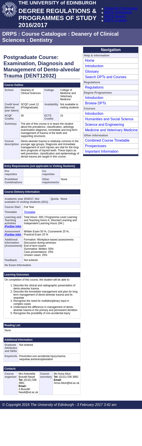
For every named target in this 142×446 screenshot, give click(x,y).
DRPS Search (115, 16)
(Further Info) (13, 226)
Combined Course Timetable (107, 140)
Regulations (94, 87)
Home (89, 60)
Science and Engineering (104, 124)
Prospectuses (95, 146)
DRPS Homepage (118, 12)
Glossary (92, 71)
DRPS (9, 34)
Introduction (94, 66)
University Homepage (121, 8)
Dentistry (41, 40)
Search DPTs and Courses (105, 77)
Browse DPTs (95, 103)
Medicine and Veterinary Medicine (111, 130)
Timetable (29, 212)
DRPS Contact (115, 20)
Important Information (101, 151)
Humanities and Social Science (109, 119)
